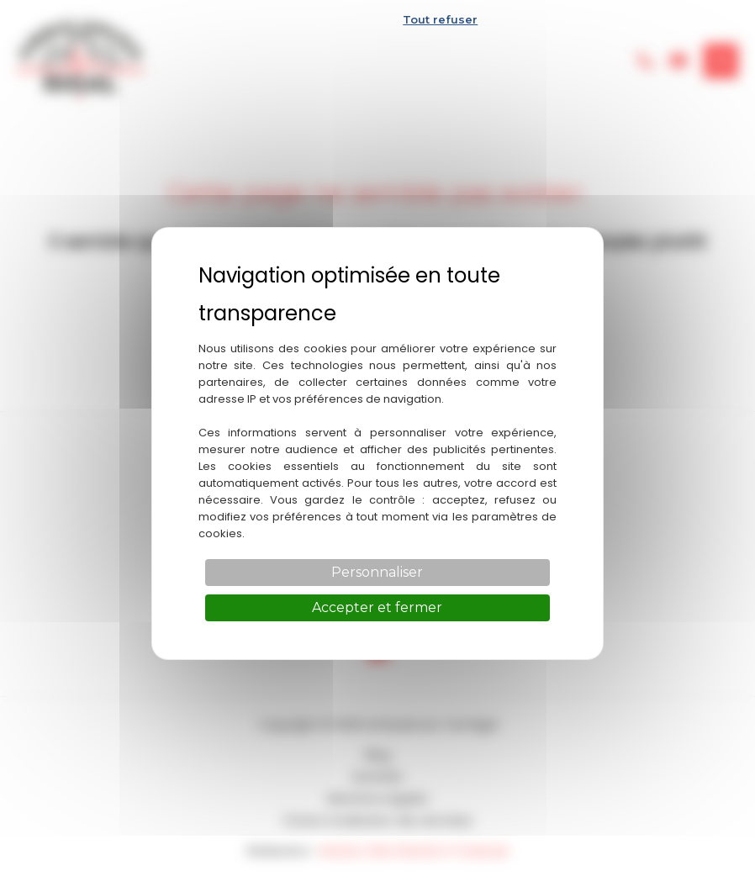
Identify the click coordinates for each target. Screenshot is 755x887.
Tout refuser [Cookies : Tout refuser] (440, 19)
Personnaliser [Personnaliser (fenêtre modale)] (377, 572)
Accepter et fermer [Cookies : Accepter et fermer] (377, 607)
